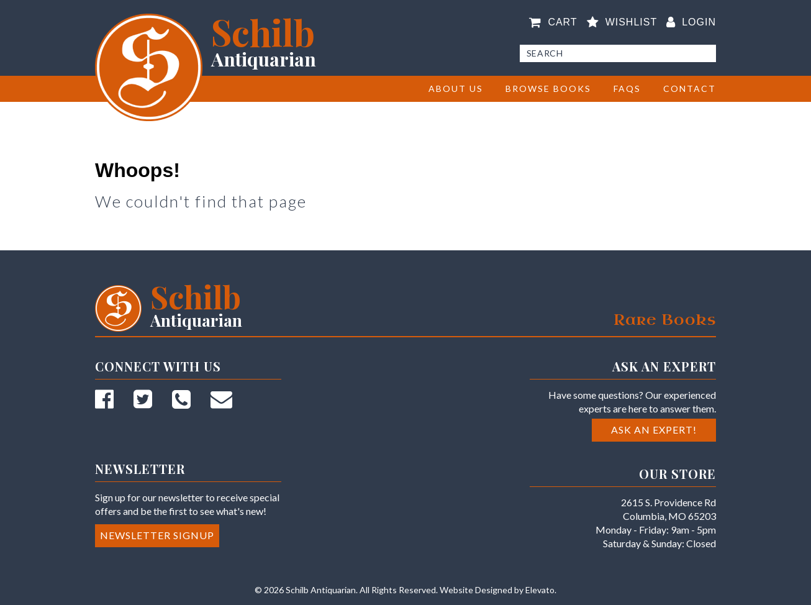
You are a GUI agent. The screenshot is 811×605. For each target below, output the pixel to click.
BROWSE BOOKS (548, 88)
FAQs (627, 88)
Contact (689, 88)
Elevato (540, 590)
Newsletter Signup (157, 535)
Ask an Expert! (654, 429)
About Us (455, 88)
